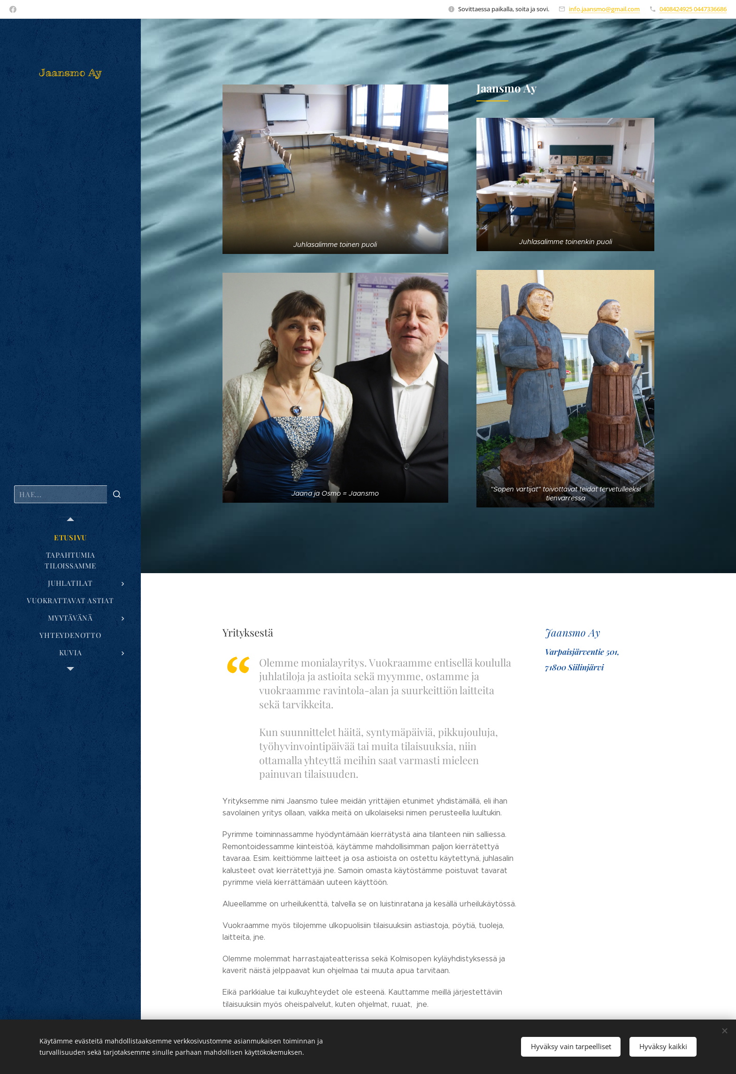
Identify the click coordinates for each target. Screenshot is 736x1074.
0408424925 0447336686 (693, 9)
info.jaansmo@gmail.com (604, 9)
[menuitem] (70, 537)
